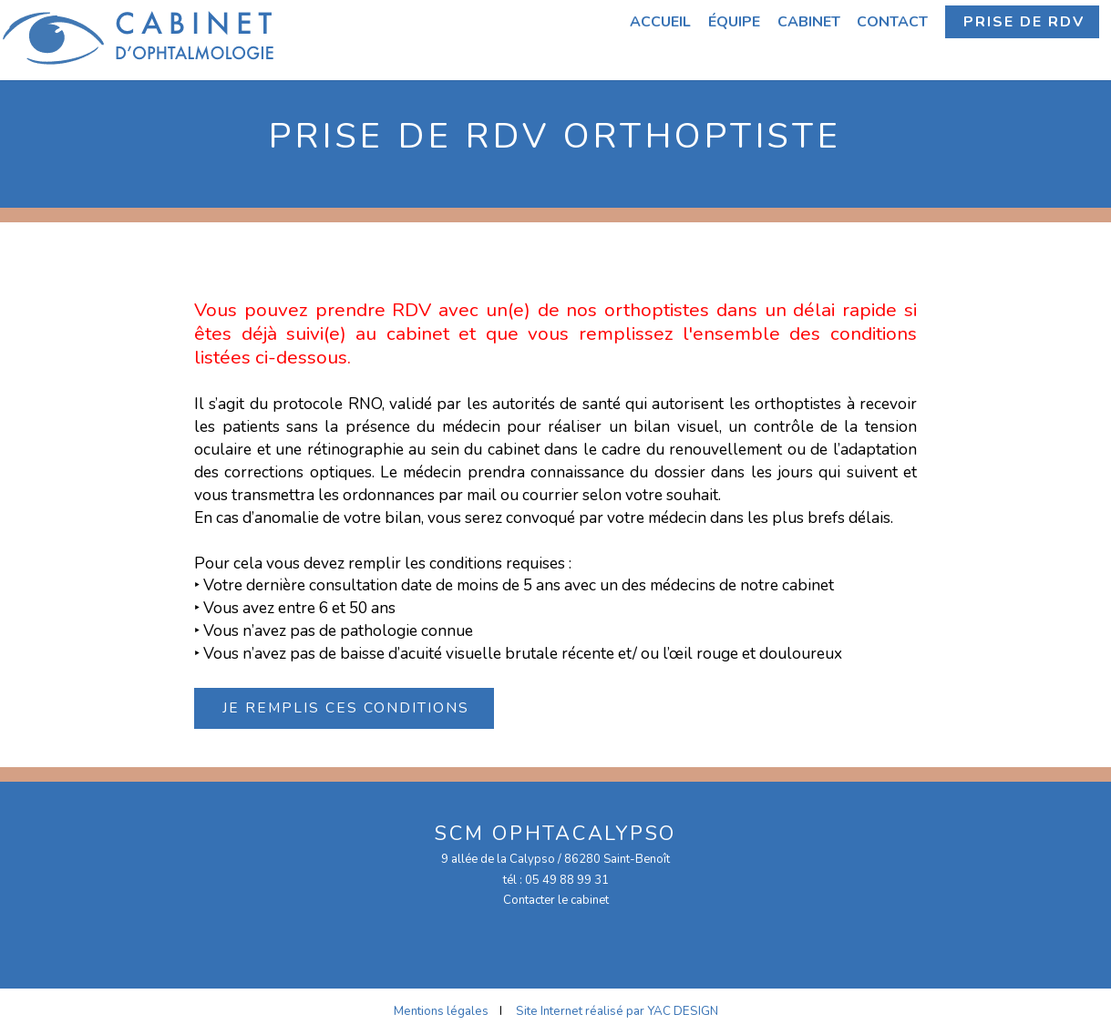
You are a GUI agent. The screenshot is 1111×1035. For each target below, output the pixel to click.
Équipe (734, 21)
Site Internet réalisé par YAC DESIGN (617, 1011)
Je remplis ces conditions (345, 708)
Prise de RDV (1024, 22)
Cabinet (808, 21)
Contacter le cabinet (556, 900)
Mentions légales (441, 1011)
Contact (892, 21)
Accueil (660, 21)
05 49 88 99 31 (567, 880)
